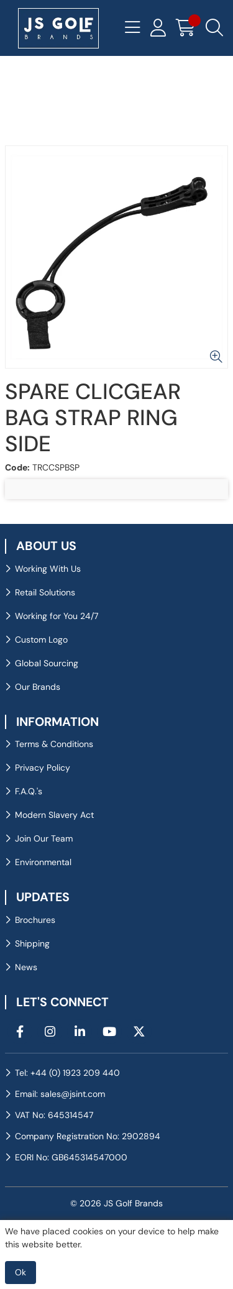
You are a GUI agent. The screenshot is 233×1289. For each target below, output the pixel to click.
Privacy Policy (42, 767)
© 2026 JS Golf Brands (116, 1203)
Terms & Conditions (54, 744)
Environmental (43, 862)
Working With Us (48, 568)
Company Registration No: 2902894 (87, 1136)
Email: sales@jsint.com (60, 1093)
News (26, 967)
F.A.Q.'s (28, 791)
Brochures (35, 919)
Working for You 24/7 (56, 616)
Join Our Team (44, 838)
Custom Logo (41, 639)
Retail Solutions (45, 592)
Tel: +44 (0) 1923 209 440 (67, 1072)
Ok (20, 1272)
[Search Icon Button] (214, 28)
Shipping (32, 943)
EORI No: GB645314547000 (71, 1157)
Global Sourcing (46, 663)
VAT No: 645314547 (54, 1115)
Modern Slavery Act (54, 814)
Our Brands (37, 686)
